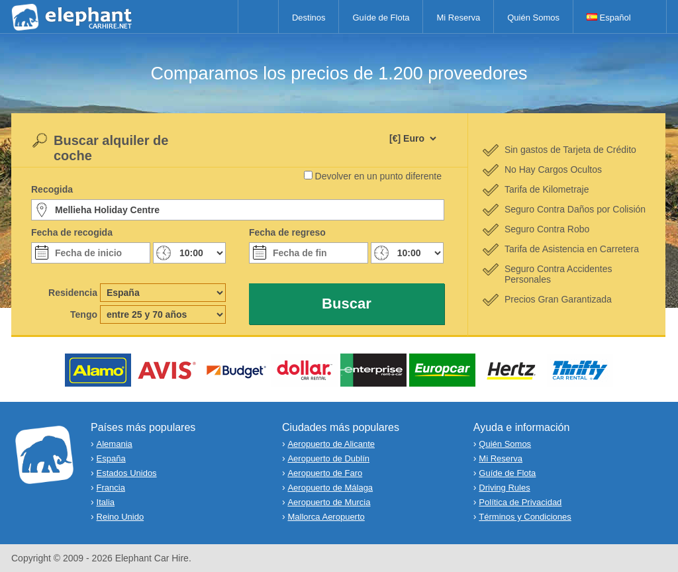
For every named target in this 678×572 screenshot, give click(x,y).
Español (609, 18)
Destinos (309, 18)
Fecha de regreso (287, 232)
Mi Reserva (458, 18)
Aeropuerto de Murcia (328, 502)
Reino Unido (120, 517)
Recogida (52, 189)
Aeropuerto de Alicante (331, 444)
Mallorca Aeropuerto (325, 517)
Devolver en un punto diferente (378, 176)
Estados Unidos (127, 473)
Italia (106, 502)
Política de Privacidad (520, 502)
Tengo (83, 314)
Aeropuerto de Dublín (328, 458)
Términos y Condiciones (525, 517)
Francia (111, 488)
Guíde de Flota (380, 18)
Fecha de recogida (72, 232)
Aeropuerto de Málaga (330, 488)
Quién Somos (533, 18)
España (111, 458)
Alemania (114, 444)
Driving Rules (504, 488)
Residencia (72, 292)
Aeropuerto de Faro (324, 473)
